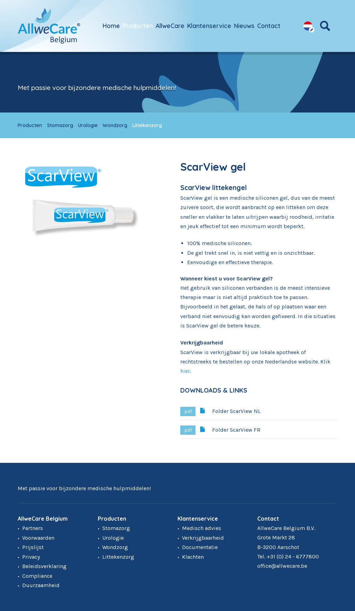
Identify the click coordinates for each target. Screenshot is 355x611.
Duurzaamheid (41, 585)
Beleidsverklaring (44, 566)
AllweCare (170, 25)
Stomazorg (60, 125)
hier (185, 371)
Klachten (193, 557)
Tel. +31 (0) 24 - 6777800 (288, 556)
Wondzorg (115, 125)
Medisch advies (201, 528)
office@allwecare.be (282, 566)
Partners (32, 528)
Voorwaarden (38, 537)
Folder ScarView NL (230, 410)
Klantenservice (209, 25)
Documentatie (200, 547)
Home (111, 25)
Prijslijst (33, 547)
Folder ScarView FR (230, 429)
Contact (268, 25)
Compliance (37, 576)
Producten (138, 25)
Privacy (31, 557)
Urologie (88, 125)
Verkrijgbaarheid (203, 537)
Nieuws (244, 25)
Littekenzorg (147, 125)
